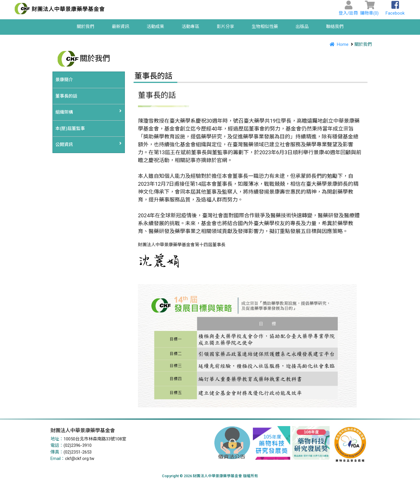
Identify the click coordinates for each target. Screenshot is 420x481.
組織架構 (64, 112)
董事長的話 (66, 96)
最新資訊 (120, 26)
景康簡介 (64, 79)
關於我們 (85, 26)
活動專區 (190, 26)
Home (338, 44)
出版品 (302, 26)
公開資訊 (64, 144)
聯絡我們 (335, 26)
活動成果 (155, 26)
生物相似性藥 (265, 26)
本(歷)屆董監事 (70, 128)
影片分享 (225, 26)
